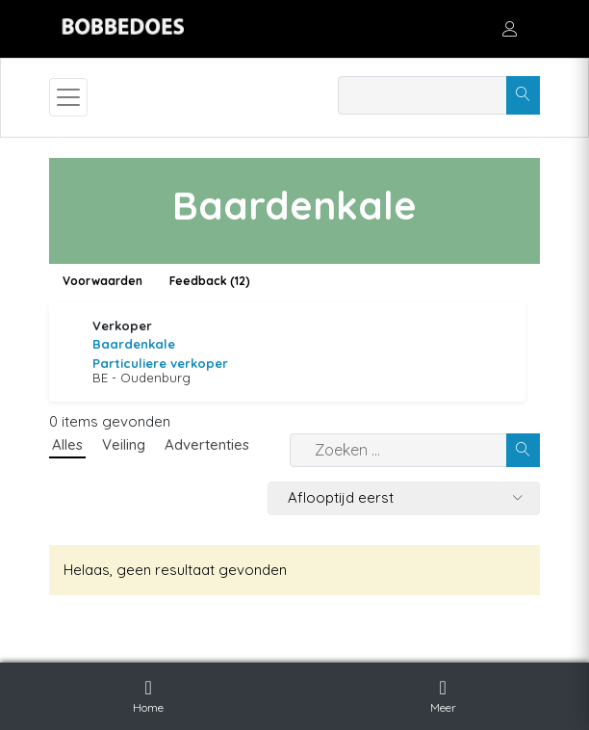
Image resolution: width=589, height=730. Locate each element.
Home (148, 693)
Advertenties (207, 444)
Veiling (123, 444)
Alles (67, 444)
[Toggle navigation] (68, 97)
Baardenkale (133, 344)
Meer (443, 693)
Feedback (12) (209, 281)
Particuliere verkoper (160, 363)
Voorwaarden (102, 281)
